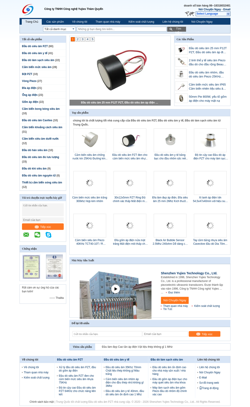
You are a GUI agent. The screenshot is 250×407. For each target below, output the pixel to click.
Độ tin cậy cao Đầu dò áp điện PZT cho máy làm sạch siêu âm (210, 156)
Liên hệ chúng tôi (172, 21)
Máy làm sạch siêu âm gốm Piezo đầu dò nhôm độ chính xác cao (169, 391)
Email (226, 9)
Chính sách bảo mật (42, 401)
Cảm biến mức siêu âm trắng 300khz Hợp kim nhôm (89, 199)
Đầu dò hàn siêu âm (35, 150)
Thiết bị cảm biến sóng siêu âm (42, 182)
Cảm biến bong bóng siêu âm (41, 108)
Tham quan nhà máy (108, 21)
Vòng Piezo (29, 81)
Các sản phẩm (55, 21)
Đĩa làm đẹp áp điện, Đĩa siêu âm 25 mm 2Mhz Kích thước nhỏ (170, 199)
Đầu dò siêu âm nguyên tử (39, 175)
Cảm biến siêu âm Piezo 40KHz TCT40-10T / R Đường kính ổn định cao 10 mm (89, 242)
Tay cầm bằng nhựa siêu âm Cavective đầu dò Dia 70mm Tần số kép (210, 242)
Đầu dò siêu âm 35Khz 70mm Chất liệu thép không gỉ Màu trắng (123, 371)
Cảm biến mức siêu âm (36, 67)
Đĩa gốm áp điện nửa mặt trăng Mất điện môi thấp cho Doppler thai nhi (130, 242)
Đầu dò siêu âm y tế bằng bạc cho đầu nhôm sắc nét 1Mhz (170, 156)
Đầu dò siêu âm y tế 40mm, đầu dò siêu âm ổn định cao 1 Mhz (125, 392)
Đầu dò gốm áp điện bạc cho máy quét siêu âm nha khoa (169, 381)
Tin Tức (167, 309)
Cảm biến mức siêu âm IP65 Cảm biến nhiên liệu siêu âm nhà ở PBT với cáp (207, 87)
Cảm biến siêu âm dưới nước (40, 138)
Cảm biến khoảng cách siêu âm (42, 127)
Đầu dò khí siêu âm (34, 168)
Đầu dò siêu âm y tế (34, 53)
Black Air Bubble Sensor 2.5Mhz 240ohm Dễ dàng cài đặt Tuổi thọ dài (170, 242)
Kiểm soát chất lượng (141, 21)
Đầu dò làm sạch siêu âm (38, 60)
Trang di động (209, 388)
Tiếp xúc (43, 227)
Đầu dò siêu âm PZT (35, 46)
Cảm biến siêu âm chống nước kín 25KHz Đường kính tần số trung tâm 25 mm (89, 156)
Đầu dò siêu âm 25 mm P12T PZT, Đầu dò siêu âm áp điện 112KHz (120, 102)
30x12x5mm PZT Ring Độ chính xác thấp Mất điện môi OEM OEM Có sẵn (130, 199)
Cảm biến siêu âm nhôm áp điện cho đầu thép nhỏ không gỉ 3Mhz (125, 382)
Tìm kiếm (178, 29)
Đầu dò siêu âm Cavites (37, 120)
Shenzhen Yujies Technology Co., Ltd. (189, 273)
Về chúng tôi (79, 21)
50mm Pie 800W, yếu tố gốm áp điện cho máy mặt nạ (208, 98)
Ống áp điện (29, 95)
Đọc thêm (174, 292)
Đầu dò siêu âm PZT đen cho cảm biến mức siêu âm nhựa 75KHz (129, 156)
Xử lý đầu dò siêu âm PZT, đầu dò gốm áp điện (77, 369)
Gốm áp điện (30, 101)
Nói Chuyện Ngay (210, 9)
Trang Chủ (31, 21)
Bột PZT (27, 74)
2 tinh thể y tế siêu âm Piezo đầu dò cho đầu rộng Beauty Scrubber (207, 63)
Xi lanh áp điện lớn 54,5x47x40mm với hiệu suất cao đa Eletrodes (210, 199)
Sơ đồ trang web (209, 382)
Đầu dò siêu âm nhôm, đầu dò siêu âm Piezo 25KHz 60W (206, 75)
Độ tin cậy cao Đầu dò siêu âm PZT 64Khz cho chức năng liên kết (77, 391)
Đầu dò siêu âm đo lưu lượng (40, 157)
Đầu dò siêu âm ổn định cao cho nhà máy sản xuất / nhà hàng (169, 371)
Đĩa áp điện (29, 88)
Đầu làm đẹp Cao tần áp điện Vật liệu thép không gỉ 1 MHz (137, 346)
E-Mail (203, 377)
